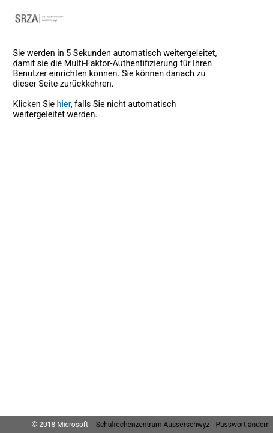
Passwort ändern (242, 424)
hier (64, 104)
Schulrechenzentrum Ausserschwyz (153, 424)
